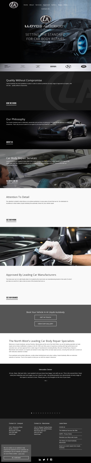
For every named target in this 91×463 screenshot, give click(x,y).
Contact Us (45, 9)
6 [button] (43, 413)
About (31, 5)
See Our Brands (12, 297)
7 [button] (45, 413)
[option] (45, 31)
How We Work (11, 103)
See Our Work (11, 220)
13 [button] (59, 413)
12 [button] (57, 413)
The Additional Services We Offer (68, 430)
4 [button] (38, 413)
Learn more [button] (21, 453)
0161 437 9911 (38, 432)
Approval (46, 5)
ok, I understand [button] (16, 457)
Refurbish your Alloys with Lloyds (68, 437)
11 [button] (55, 413)
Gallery (54, 5)
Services (39, 5)
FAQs (65, 5)
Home (26, 5)
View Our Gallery (45, 324)
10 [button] (52, 413)
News (60, 5)
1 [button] (31, 413)
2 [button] (34, 413)
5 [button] (41, 413)
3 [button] (36, 413)
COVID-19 (62, 427)
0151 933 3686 (13, 432)
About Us (9, 142)
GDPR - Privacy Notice (65, 434)
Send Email (12, 434)
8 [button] (48, 413)
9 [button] (50, 413)
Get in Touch (45, 317)
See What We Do (12, 181)
